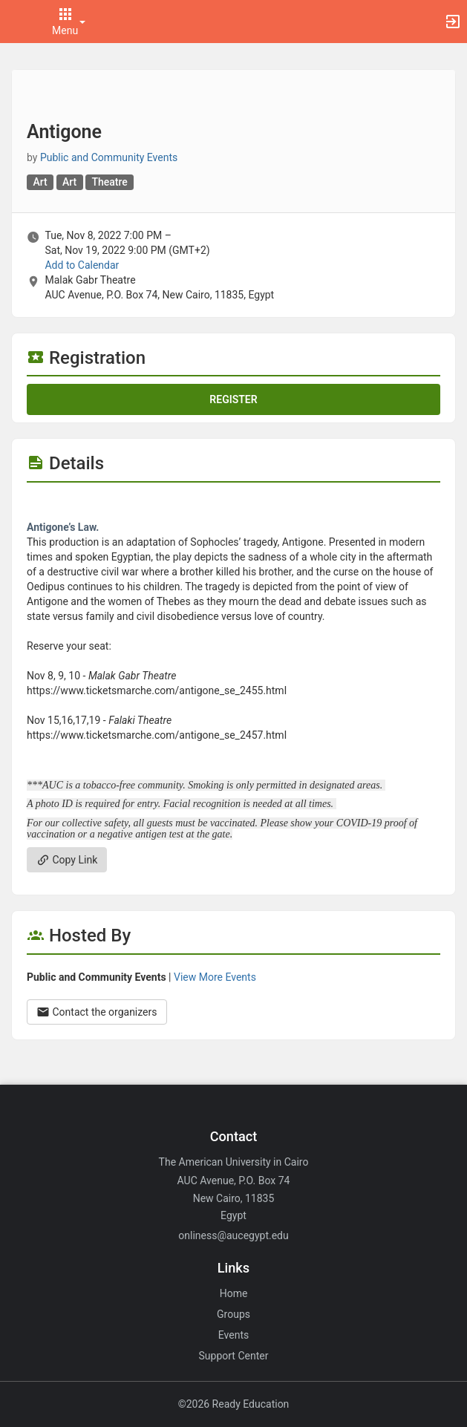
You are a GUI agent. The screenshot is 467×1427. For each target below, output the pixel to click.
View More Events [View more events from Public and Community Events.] (215, 977)
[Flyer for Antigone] (233, 505)
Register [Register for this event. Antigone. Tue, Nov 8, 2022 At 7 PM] (233, 399)
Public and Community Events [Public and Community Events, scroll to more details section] (108, 157)
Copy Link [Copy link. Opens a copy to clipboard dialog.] (66, 860)
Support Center (234, 1356)
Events (233, 1335)
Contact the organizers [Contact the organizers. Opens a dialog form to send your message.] (96, 1012)
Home (234, 1293)
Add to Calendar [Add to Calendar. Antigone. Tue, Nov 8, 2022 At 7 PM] (82, 265)
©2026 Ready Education (234, 1404)
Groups (233, 1314)
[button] (18, 21)
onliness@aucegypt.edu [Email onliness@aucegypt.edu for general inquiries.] (233, 1235)
